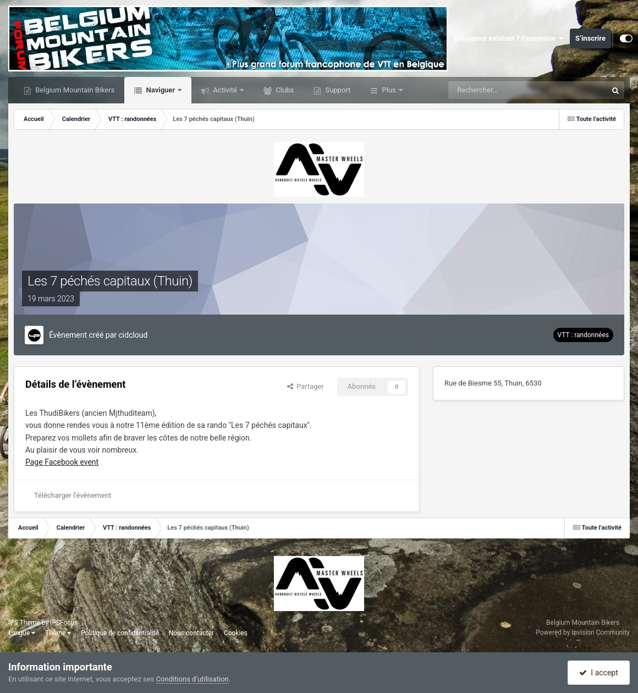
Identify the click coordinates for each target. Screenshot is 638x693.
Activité (225, 90)
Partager (305, 386)
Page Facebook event (61, 462)
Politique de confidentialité (120, 633)
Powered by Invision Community (583, 632)
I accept (598, 672)
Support (336, 90)
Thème (58, 633)
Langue (21, 633)
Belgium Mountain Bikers (74, 90)
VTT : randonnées (583, 335)
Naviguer (160, 90)
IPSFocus (64, 622)
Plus (389, 90)
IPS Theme (24, 622)
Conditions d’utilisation (192, 679)
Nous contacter (191, 633)
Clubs (284, 90)
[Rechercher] (494, 90)
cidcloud (133, 335)
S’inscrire (590, 38)
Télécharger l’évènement (72, 495)
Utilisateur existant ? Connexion (509, 38)
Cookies (236, 633)
